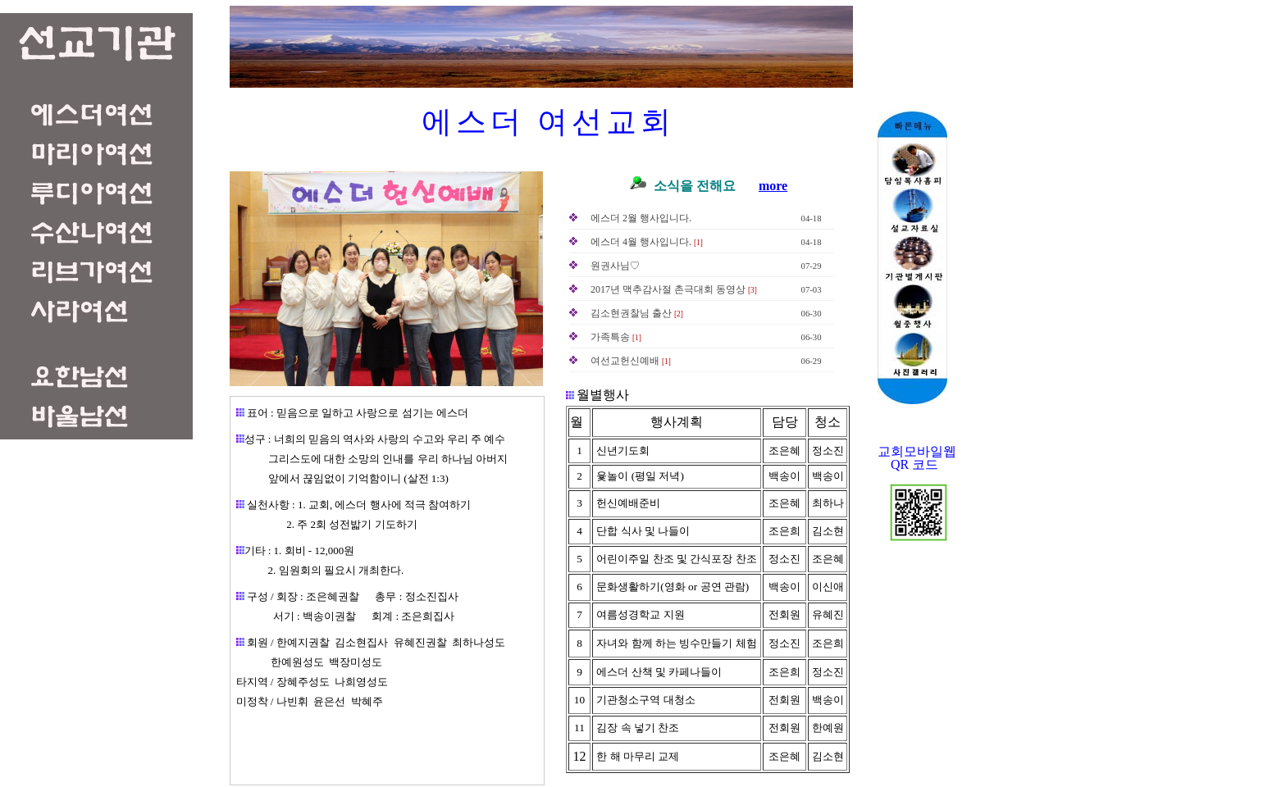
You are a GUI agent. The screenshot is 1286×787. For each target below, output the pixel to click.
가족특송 (610, 337)
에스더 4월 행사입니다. (641, 242)
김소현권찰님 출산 (631, 313)
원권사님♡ (615, 265)
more (773, 186)
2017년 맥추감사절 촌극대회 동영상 (668, 289)
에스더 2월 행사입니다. (641, 218)
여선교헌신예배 (625, 360)
